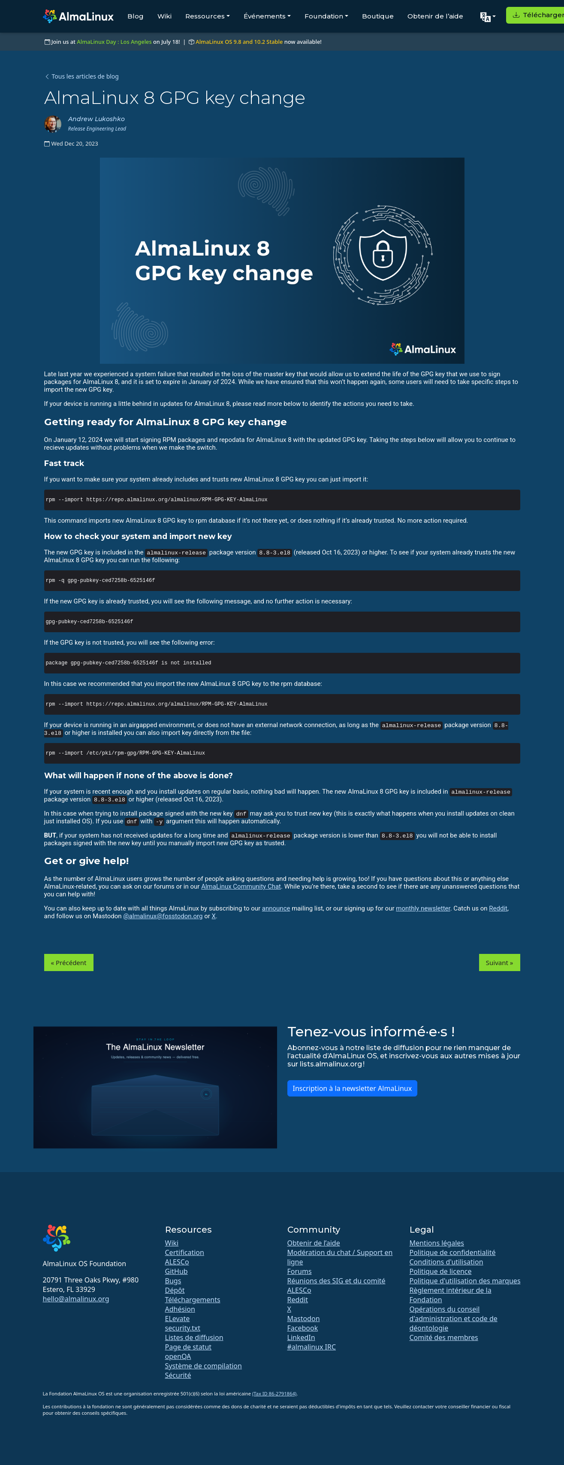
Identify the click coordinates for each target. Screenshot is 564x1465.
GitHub (176, 1271)
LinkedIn (301, 1337)
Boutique (378, 16)
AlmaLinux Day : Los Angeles (114, 42)
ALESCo (177, 1262)
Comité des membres (444, 1337)
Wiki (164, 16)
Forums (299, 1271)
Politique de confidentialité (453, 1252)
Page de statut (188, 1347)
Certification (184, 1252)
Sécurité (178, 1375)
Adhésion (180, 1309)
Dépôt (175, 1290)
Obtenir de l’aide (435, 16)
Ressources (205, 16)
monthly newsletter (423, 908)
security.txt (183, 1328)
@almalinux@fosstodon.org (162, 916)
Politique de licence (441, 1271)
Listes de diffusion (194, 1337)
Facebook (302, 1328)
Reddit (498, 908)
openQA (178, 1356)
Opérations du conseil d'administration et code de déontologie (454, 1318)
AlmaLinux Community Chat (241, 886)
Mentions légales (437, 1243)
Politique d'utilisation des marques (465, 1280)
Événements (265, 16)
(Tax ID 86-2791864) (274, 1393)
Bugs (173, 1280)
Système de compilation (203, 1366)
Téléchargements (192, 1299)
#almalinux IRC (311, 1347)
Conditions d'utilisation (446, 1262)
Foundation (324, 16)
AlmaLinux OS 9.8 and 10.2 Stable (239, 42)
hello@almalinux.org (76, 1299)
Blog (135, 16)
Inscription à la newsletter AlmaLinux (352, 1088)
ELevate (177, 1318)
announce (276, 908)
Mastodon (303, 1318)
